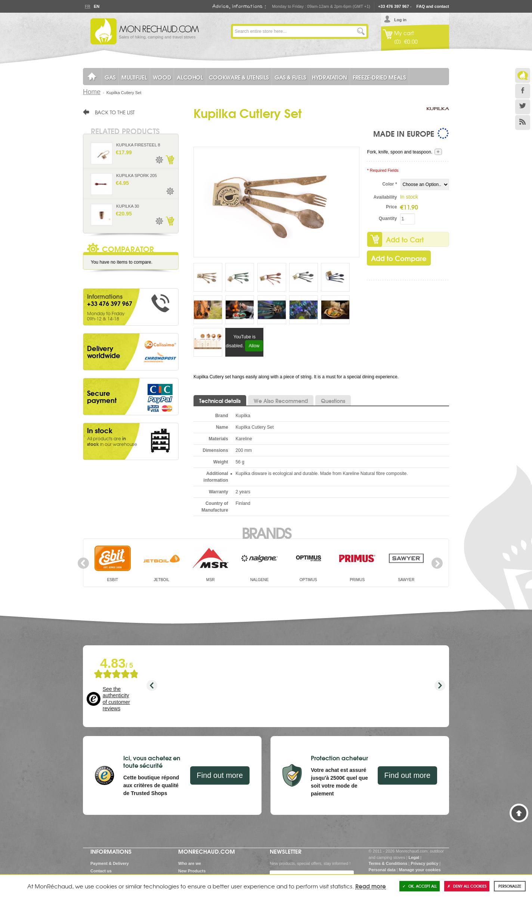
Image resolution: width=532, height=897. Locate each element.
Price (391, 206)
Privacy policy (424, 863)
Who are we (189, 863)
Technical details (220, 401)
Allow (254, 345)
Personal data (382, 869)
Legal (413, 857)
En (96, 6)
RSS (522, 122)
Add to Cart (405, 239)
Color (389, 184)
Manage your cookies (420, 869)
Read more (370, 885)
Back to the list (115, 112)
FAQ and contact (433, 6)
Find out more (220, 775)
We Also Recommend (281, 401)
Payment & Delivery (109, 863)
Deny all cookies (466, 886)
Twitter (522, 106)
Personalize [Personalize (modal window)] (509, 886)
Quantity (388, 218)
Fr (87, 6)
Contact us (101, 871)
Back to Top (519, 813)
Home (91, 92)
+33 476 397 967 (393, 6)
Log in (400, 20)
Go (360, 31)
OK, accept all (419, 886)
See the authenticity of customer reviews (116, 699)
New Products (191, 871)
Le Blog (522, 75)
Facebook (522, 91)
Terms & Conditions (388, 863)
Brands (266, 532)
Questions (333, 401)
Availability (385, 197)
